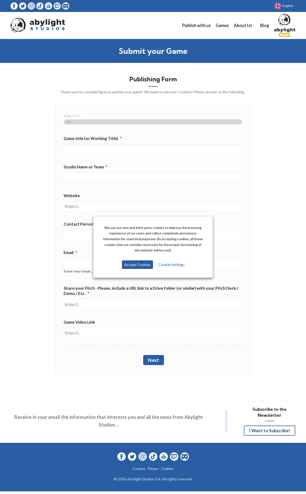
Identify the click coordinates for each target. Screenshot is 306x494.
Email (70, 254)
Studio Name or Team (85, 168)
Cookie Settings (171, 264)
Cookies (167, 470)
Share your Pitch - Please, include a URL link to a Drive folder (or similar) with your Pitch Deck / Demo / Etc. (151, 292)
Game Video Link (79, 323)
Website (72, 197)
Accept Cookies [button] (138, 264)
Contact (139, 470)
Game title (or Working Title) (93, 140)
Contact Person (81, 225)
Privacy (153, 470)
